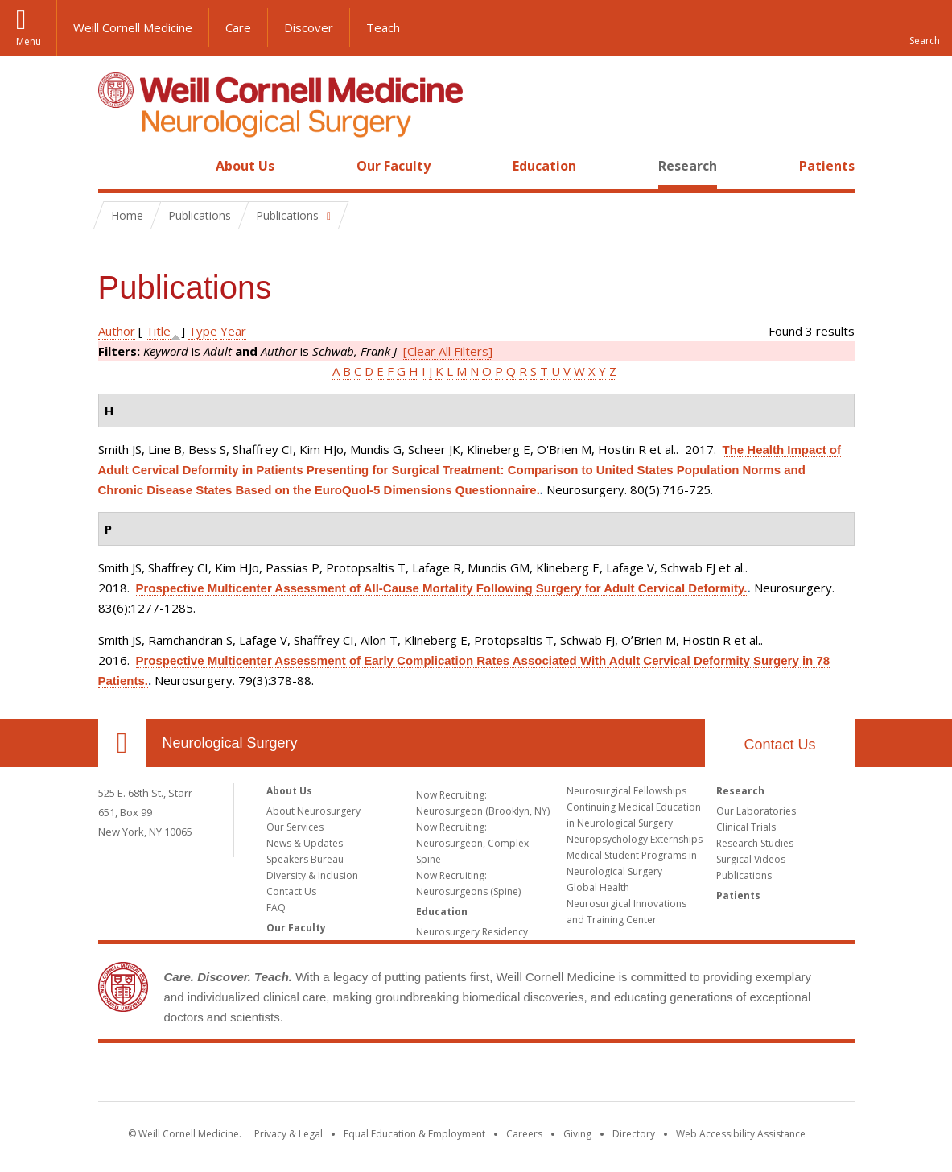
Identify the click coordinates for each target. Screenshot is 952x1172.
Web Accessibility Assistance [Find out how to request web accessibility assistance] (741, 1134)
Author (116, 331)
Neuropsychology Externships (635, 839)
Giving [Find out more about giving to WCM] (577, 1134)
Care (238, 27)
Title (158, 331)
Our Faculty (393, 166)
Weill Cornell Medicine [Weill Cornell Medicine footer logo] (476, 1075)
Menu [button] (28, 41)
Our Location (122, 743)
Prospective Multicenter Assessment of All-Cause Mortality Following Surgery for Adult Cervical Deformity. (442, 588)
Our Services (295, 827)
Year (233, 331)
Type (202, 331)
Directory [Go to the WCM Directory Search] (633, 1134)
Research (687, 166)
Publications (744, 875)
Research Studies (754, 843)
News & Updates (304, 843)
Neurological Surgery (230, 743)
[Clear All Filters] (447, 351)
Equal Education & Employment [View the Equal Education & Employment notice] (414, 1134)
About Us (245, 166)
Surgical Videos (750, 859)
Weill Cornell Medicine (132, 27)
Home (116, 165)
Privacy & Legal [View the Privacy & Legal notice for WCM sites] (288, 1134)
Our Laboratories (756, 811)
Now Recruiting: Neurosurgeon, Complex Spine (472, 843)
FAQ (276, 907)
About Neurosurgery (313, 811)
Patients (827, 166)
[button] (924, 28)
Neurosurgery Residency (472, 932)
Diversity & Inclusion (312, 875)
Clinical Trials (746, 827)
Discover (308, 27)
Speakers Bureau (305, 859)
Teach (383, 27)
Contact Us (779, 745)
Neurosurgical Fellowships (626, 791)
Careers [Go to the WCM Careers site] (524, 1134)
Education (544, 166)
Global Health (598, 887)
